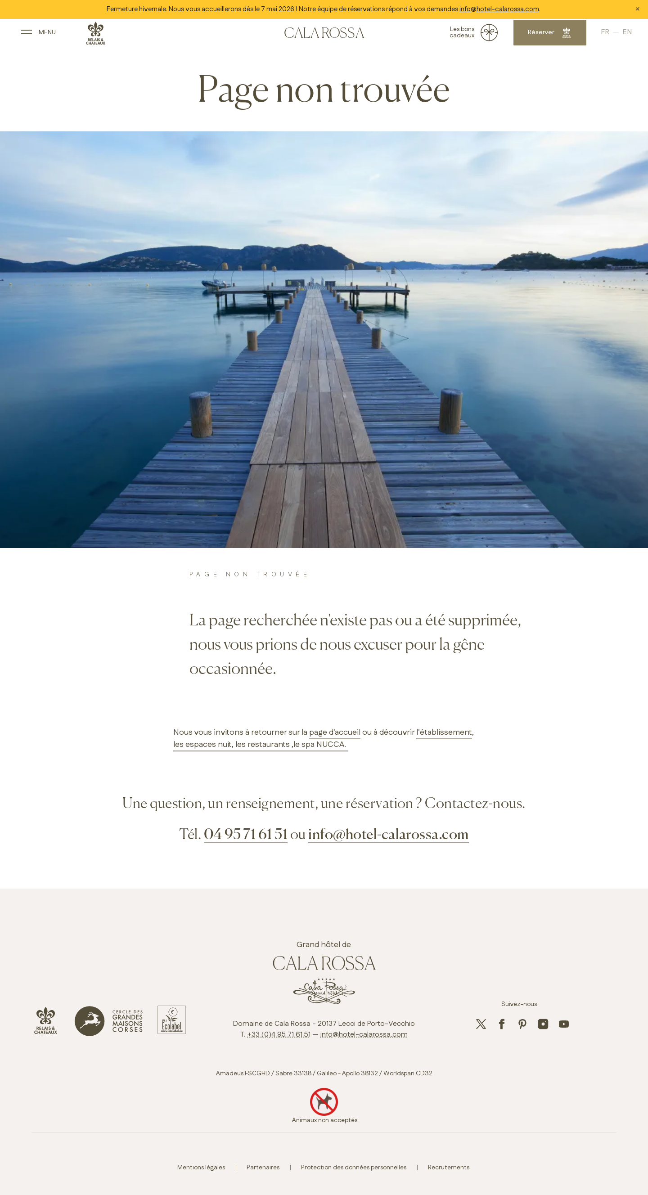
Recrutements (448, 1167)
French (596, 35)
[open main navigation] (51, 35)
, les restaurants (261, 744)
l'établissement (444, 732)
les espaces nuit (202, 744)
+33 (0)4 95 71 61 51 (279, 1034)
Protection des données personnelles (353, 1167)
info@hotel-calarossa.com (499, 9)
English (611, 35)
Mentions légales (201, 1167)
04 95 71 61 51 (246, 835)
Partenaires (263, 1167)
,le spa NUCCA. (319, 744)
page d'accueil (334, 732)
